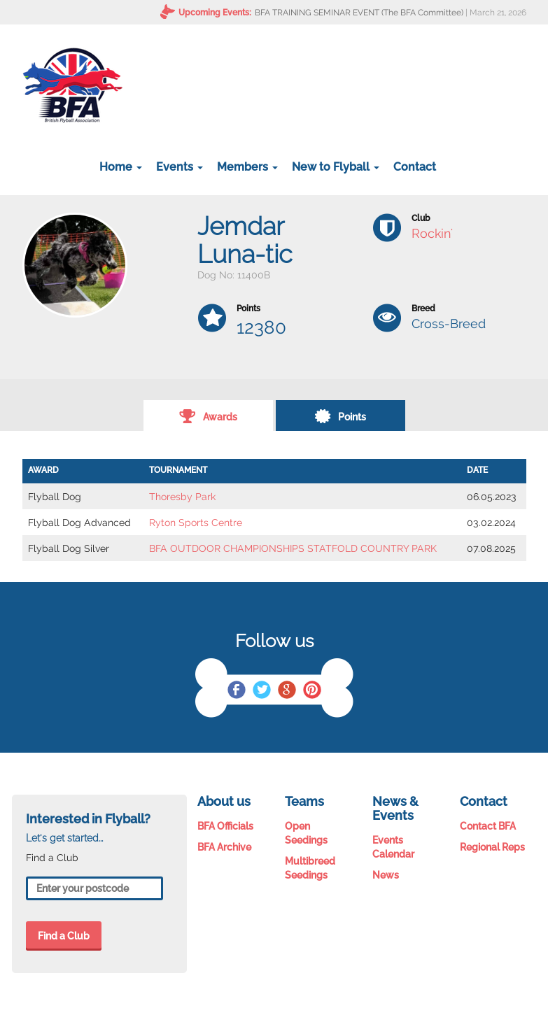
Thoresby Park (182, 496)
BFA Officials (225, 826)
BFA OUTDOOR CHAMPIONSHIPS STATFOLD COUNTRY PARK (293, 548)
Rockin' (432, 233)
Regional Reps (492, 847)
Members (247, 166)
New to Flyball (335, 166)
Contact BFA (488, 826)
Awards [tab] (208, 415)
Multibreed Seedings (310, 868)
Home (120, 166)
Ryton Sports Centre (195, 522)
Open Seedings (306, 833)
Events (179, 166)
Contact (414, 166)
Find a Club (64, 936)
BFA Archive (224, 847)
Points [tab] (340, 415)
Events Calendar (393, 847)
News (385, 875)
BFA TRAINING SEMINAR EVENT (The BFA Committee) (359, 12)
